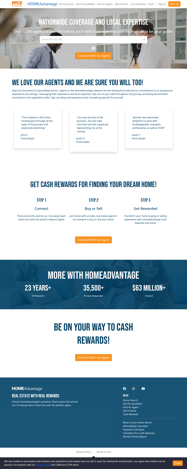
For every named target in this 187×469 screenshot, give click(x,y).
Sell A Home (121, 4)
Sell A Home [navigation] (129, 410)
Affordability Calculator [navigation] (135, 426)
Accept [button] (178, 463)
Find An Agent (104, 4)
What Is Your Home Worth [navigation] (137, 422)
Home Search (66, 4)
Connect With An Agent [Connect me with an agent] (93, 56)
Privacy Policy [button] (83, 452)
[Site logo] (35, 4)
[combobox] (93, 39)
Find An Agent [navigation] (130, 407)
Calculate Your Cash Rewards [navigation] (139, 433)
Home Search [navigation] (130, 400)
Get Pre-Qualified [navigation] (132, 403)
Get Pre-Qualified (85, 4)
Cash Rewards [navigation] (130, 414)
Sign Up (174, 4)
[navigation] (27, 389)
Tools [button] (151, 4)
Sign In (162, 4)
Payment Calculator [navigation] (133, 429)
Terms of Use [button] (104, 452)
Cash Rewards (138, 4)
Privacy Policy (43, 465)
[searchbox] (55, 39)
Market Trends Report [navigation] (135, 436)
